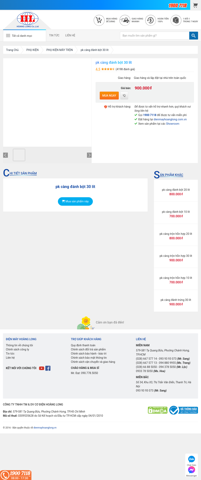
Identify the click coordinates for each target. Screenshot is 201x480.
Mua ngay (109, 95)
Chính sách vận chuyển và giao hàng (93, 361)
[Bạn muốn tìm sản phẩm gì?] (154, 36)
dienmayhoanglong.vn (45, 427)
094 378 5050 (167, 367)
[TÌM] (193, 36)
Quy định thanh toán (83, 345)
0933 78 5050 (144, 371)
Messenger (191, 471)
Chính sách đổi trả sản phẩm (88, 349)
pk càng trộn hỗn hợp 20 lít (176, 233)
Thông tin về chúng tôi (19, 345)
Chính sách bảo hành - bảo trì (88, 353)
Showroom (172, 123)
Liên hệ (10, 357)
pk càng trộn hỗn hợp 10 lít (176, 277)
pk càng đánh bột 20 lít (176, 189)
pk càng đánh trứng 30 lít (176, 299)
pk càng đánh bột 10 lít (176, 211)
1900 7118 (149, 115)
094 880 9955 (167, 362)
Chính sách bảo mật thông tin (89, 357)
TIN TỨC (54, 35)
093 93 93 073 (167, 358)
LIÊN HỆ (70, 35)
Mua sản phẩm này (75, 201)
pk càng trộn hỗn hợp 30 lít (176, 255)
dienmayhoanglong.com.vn (170, 119)
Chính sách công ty (17, 349)
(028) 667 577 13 (146, 362)
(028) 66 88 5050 (146, 367)
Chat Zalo (191, 460)
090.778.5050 (89, 373)
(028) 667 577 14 (146, 358)
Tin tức (10, 353)
